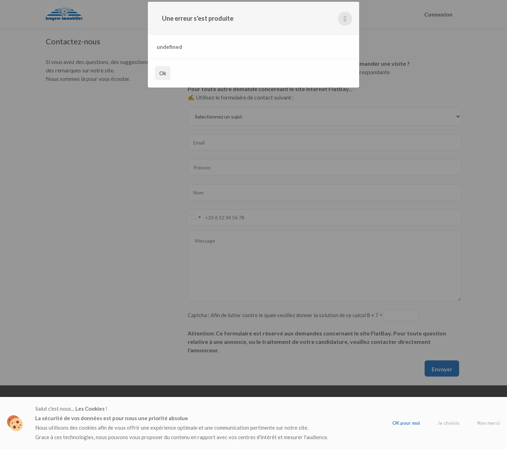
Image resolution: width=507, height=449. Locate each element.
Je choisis (448, 423)
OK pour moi (406, 423)
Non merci (488, 423)
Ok (162, 73)
